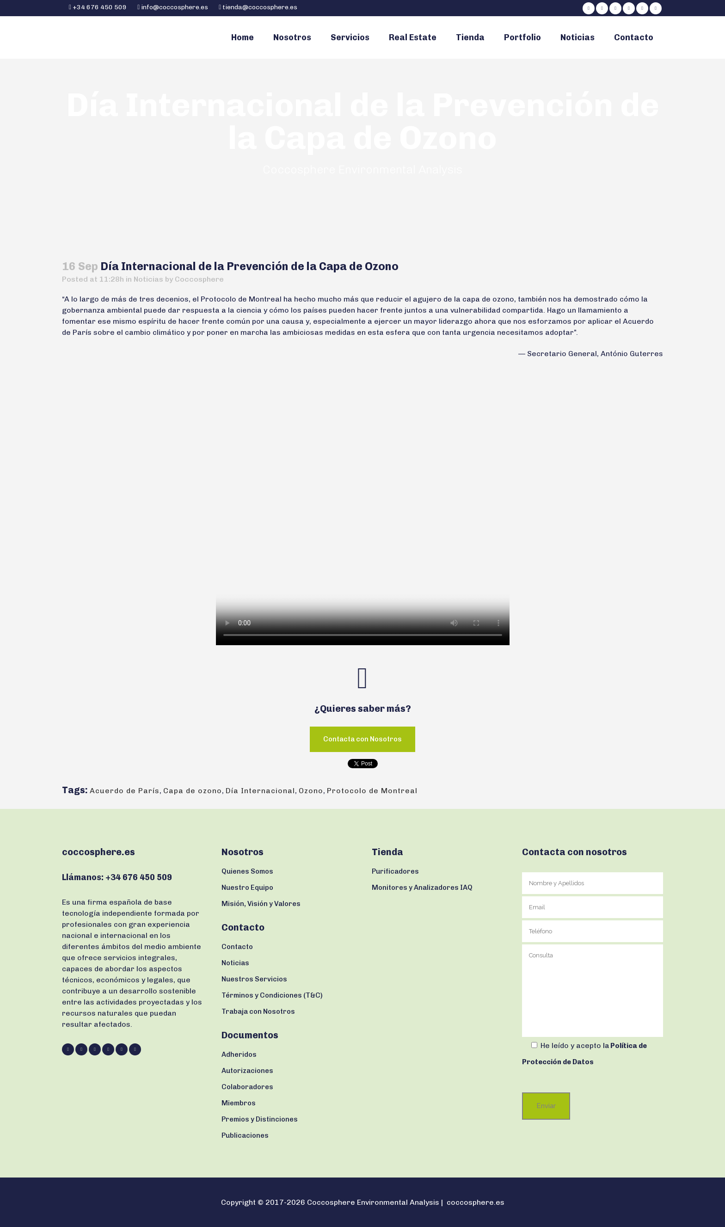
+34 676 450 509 (99, 7)
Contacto (237, 947)
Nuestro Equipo (247, 887)
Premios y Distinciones (259, 1119)
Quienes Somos (247, 871)
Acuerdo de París (125, 790)
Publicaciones (245, 1135)
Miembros (238, 1103)
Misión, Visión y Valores (261, 904)
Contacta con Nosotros (362, 739)
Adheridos (239, 1054)
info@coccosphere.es (174, 7)
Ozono (311, 790)
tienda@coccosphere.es (259, 7)
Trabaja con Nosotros (258, 1011)
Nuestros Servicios (254, 979)
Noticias (148, 279)
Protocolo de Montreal (372, 790)
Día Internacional (260, 790)
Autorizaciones (247, 1071)
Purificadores (395, 871)
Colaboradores (247, 1087)
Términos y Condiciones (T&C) (272, 995)
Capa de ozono (192, 790)
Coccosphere (199, 279)
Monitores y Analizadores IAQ (422, 887)
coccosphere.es (475, 1202)
